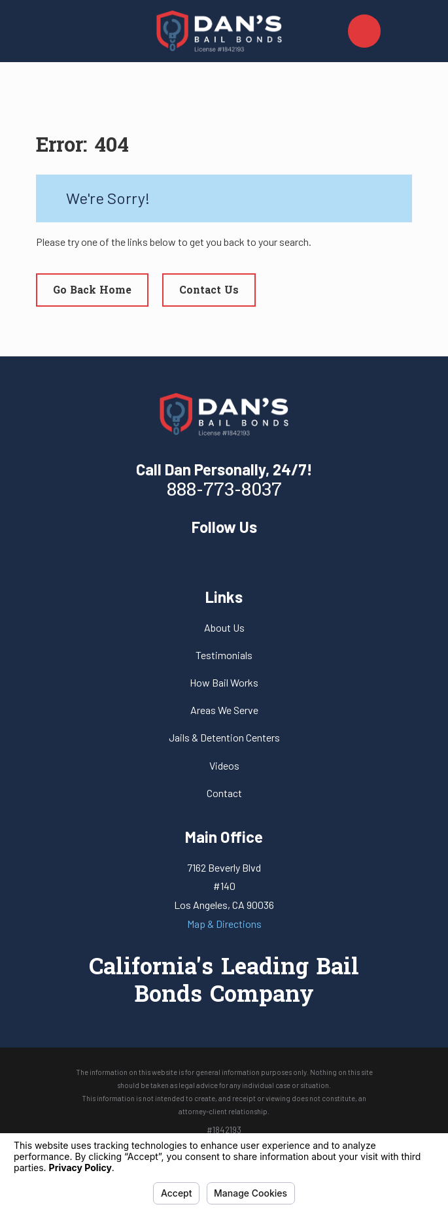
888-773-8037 (224, 491)
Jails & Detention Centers (224, 737)
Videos (224, 765)
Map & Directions (224, 923)
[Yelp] (223, 556)
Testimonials (224, 655)
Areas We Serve (224, 710)
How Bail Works (224, 682)
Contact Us (209, 291)
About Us (224, 627)
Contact (224, 793)
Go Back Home (92, 291)
